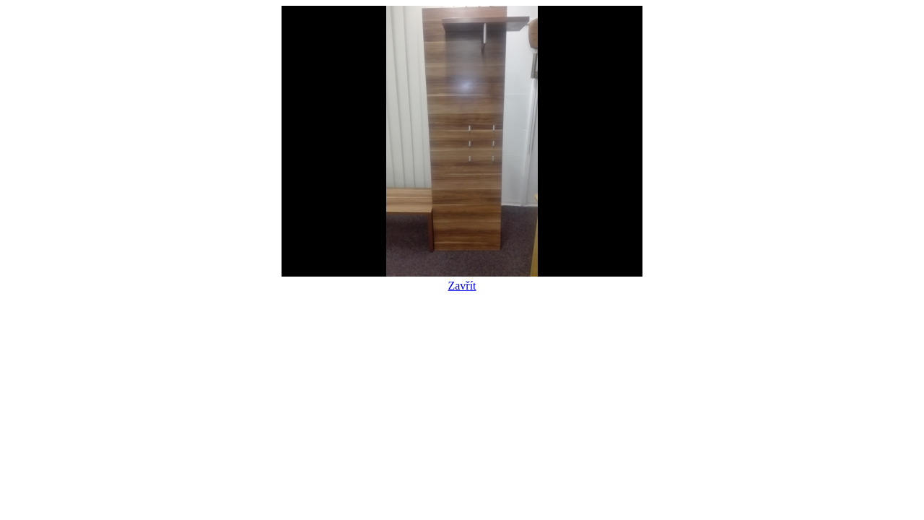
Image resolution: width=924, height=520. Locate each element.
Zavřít (462, 279)
